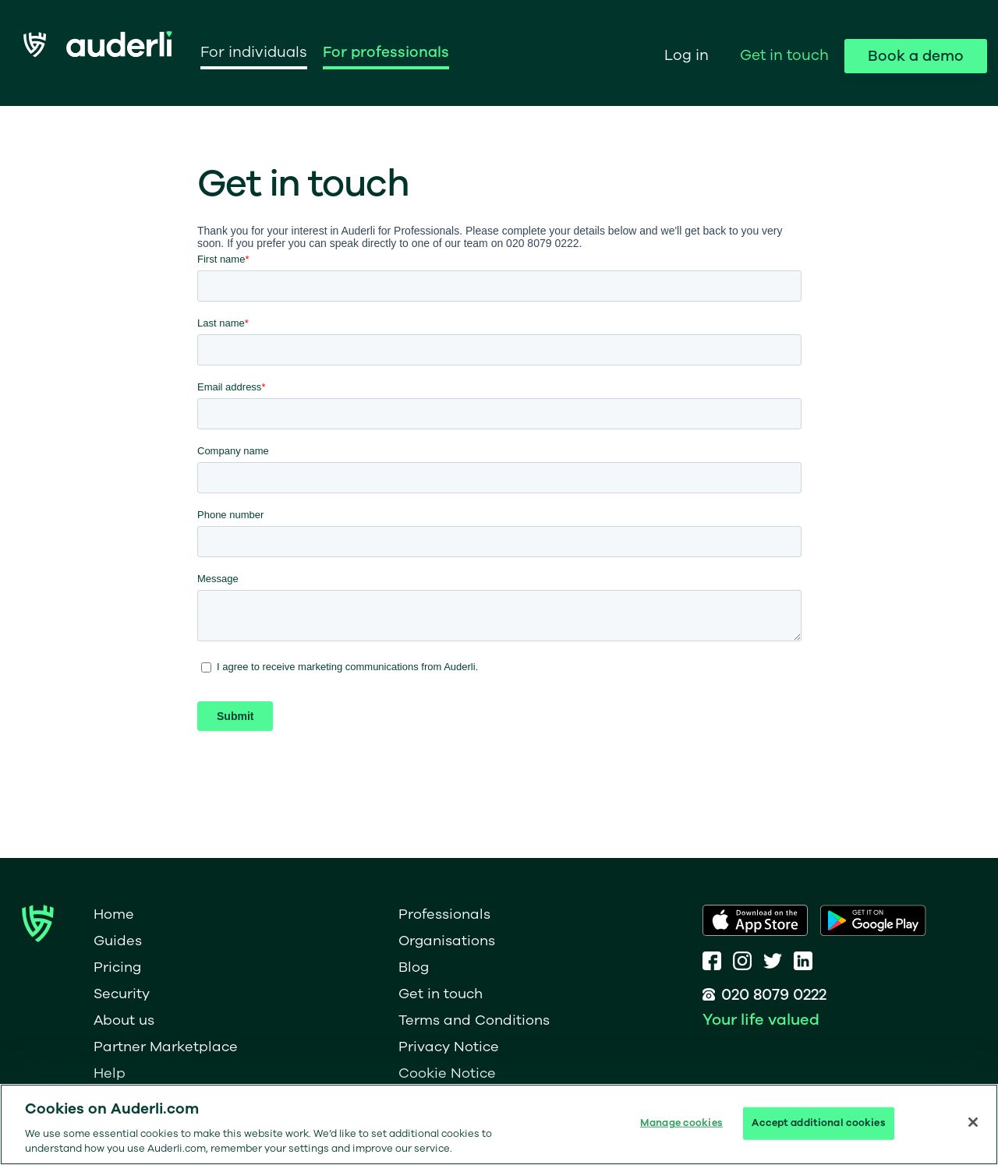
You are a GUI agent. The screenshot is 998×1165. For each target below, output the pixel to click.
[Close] (973, 1122)
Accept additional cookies (818, 1123)
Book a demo (916, 56)
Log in (686, 55)
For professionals (386, 52)
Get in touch (784, 55)
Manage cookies (681, 1123)
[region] (499, 1124)
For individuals (253, 52)
